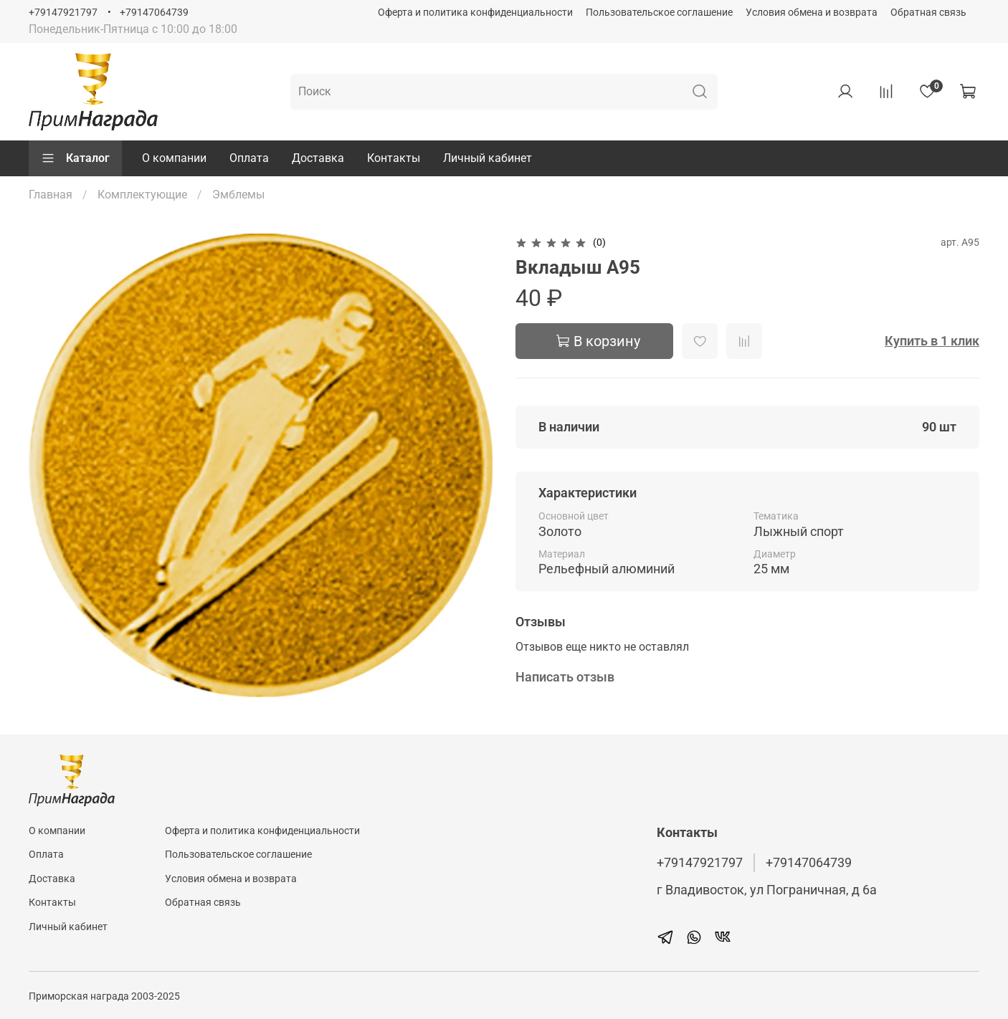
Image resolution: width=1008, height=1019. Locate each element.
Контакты (393, 158)
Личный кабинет (487, 158)
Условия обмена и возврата (812, 12)
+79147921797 (63, 12)
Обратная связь (928, 12)
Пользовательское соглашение (659, 12)
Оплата (249, 158)
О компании (174, 158)
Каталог (75, 158)
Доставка (318, 158)
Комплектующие (142, 194)
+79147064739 (154, 12)
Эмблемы (238, 194)
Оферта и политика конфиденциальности (475, 12)
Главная (50, 194)
